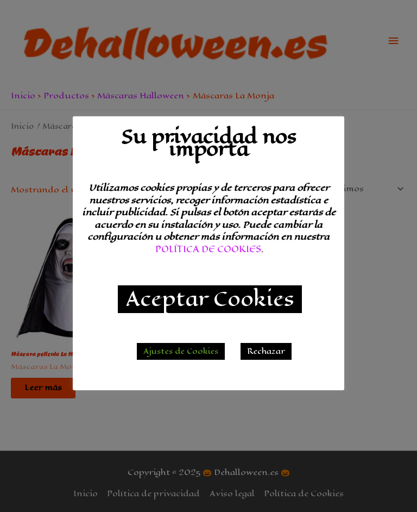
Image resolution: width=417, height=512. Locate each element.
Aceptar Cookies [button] (209, 299)
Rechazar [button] (266, 351)
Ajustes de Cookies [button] (180, 351)
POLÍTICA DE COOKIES (208, 249)
